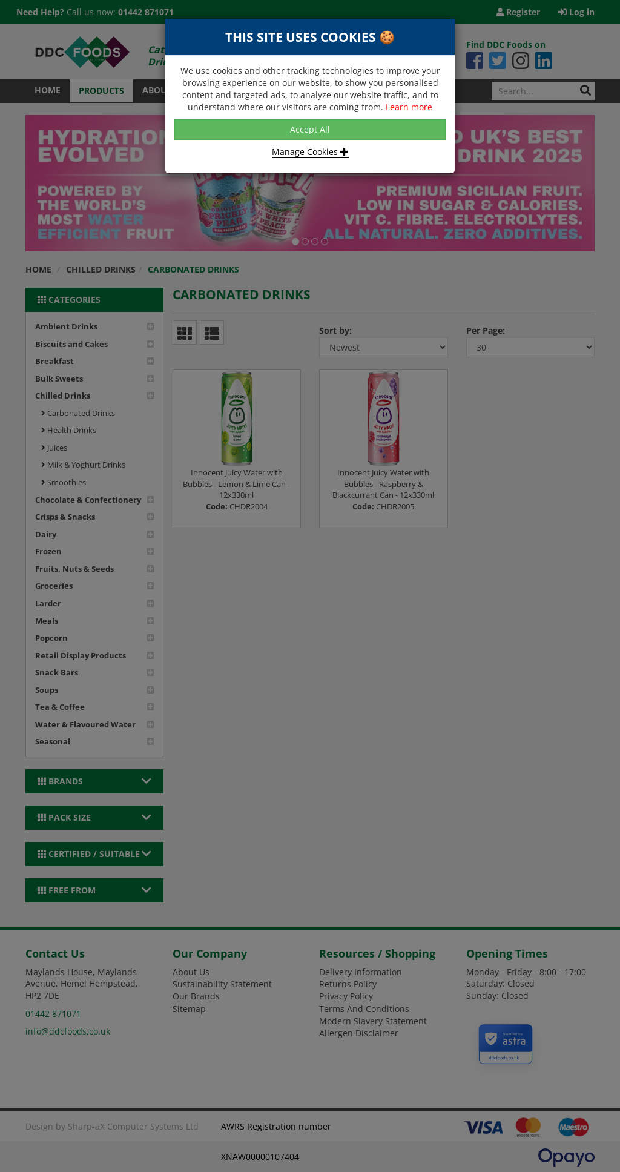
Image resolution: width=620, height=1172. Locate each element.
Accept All (310, 129)
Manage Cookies (310, 151)
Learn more (409, 107)
